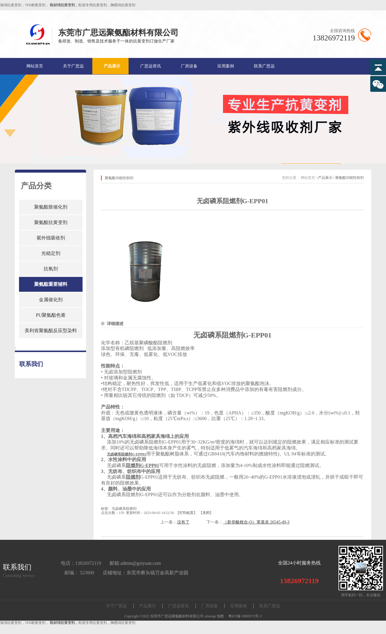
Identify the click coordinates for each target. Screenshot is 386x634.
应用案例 (225, 66)
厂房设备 (189, 66)
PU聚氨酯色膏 (51, 315)
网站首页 (34, 66)
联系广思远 (264, 66)
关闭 (206, 513)
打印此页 (186, 513)
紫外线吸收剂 (51, 237)
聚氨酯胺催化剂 (50, 206)
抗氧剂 (51, 268)
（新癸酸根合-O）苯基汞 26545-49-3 (256, 522)
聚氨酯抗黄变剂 (50, 222)
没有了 (183, 522)
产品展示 (112, 66)
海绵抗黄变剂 (10, 5)
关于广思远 (73, 66)
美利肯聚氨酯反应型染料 (51, 330)
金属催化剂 (51, 299)
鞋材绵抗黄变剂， (64, 5)
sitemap (210, 616)
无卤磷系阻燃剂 (124, 509)
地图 (220, 616)
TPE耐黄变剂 (35, 5)
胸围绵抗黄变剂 (122, 5)
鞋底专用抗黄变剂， (94, 5)
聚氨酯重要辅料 (50, 284)
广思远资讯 (150, 66)
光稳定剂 (50, 253)
